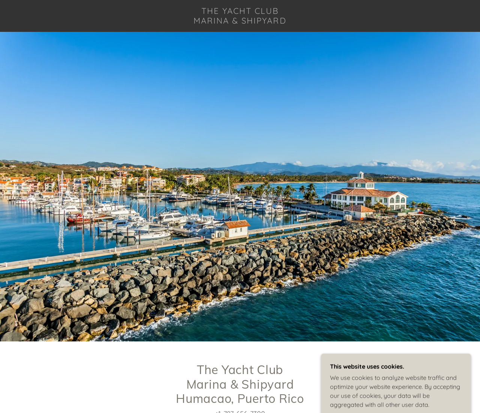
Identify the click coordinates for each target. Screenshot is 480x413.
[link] (240, 21)
